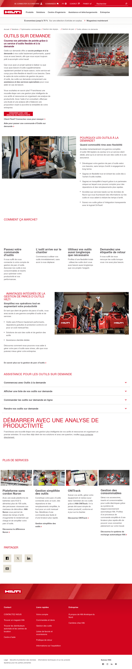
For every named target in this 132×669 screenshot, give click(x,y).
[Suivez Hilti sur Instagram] (107, 664)
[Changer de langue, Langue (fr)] (65, 3)
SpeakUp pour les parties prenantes (17, 663)
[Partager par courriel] (7, 569)
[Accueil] (13, 12)
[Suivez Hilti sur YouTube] (116, 664)
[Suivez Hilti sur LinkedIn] (111, 664)
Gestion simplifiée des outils (45, 525)
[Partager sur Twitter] (18, 558)
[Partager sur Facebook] (7, 558)
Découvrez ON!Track (77, 518)
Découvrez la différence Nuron (14, 530)
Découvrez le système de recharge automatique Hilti (113, 533)
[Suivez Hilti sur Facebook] (103, 664)
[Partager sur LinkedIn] (29, 558)
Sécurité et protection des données (23, 660)
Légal (6, 660)
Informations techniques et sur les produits (54, 660)
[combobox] (111, 3)
